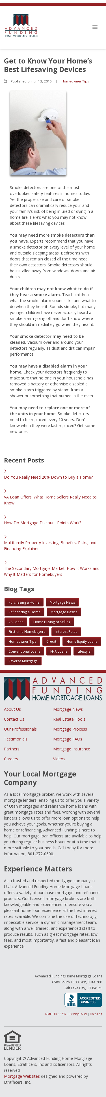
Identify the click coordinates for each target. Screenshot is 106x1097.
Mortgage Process (70, 729)
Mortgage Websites (22, 1076)
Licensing (96, 1014)
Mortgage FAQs (67, 739)
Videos (59, 758)
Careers (11, 758)
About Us (12, 709)
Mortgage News (68, 709)
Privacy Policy (78, 1014)
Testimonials (15, 739)
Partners (12, 749)
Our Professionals (20, 729)
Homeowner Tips (75, 81)
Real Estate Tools (69, 719)
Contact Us (14, 719)
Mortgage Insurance (71, 749)
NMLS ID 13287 (55, 1014)
